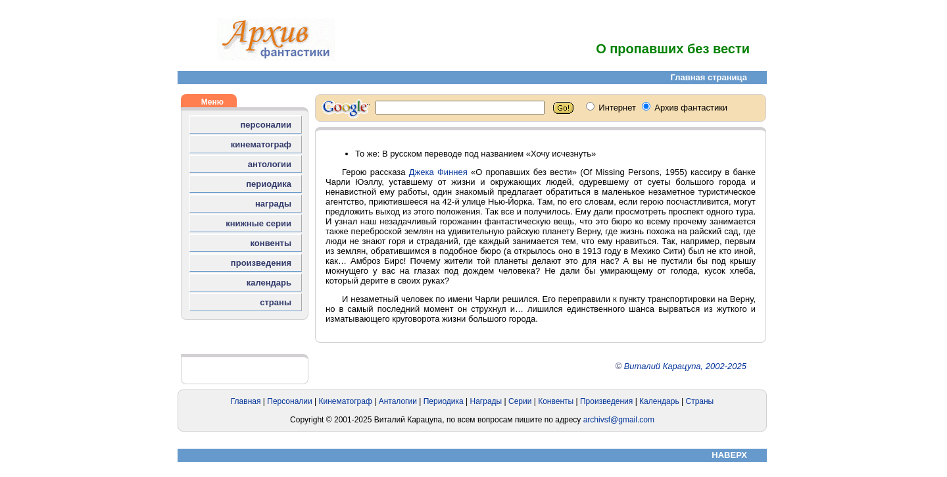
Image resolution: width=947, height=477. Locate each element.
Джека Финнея (438, 172)
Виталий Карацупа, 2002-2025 (685, 366)
